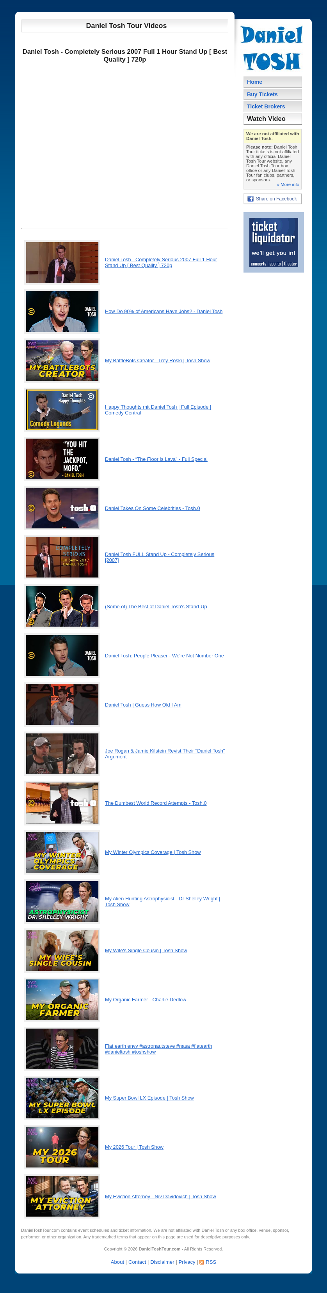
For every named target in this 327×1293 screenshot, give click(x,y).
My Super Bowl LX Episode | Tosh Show (149, 1098)
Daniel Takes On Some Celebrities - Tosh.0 (152, 508)
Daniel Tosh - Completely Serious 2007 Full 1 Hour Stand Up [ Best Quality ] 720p (161, 262)
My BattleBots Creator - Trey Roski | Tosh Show (157, 360)
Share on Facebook (276, 199)
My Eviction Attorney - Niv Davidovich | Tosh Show (160, 1196)
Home (254, 82)
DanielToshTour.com (40, 1230)
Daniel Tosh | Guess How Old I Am (143, 705)
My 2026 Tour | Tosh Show (134, 1147)
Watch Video (266, 118)
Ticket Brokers (266, 106)
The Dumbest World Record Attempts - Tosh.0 (156, 803)
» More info (288, 184)
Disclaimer (162, 1262)
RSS (211, 1262)
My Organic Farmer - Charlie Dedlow (145, 1000)
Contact (137, 1262)
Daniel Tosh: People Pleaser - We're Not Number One (164, 656)
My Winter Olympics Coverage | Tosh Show (153, 852)
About (117, 1262)
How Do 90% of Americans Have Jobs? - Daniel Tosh (163, 311)
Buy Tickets (262, 94)
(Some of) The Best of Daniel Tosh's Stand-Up (156, 606)
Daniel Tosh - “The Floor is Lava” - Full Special (156, 459)
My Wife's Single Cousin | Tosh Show (146, 950)
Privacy (186, 1262)
